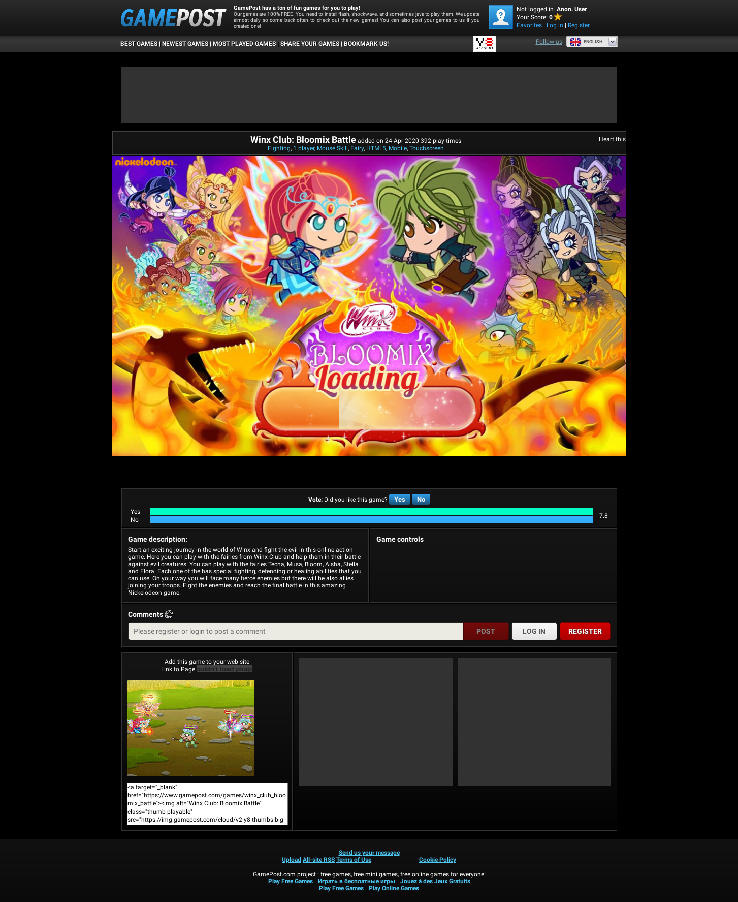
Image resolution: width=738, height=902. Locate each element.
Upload (291, 859)
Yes (399, 499)
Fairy (357, 148)
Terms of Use (353, 859)
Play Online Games (394, 888)
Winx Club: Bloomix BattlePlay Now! (191, 728)
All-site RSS (319, 859)
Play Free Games (290, 881)
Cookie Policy (437, 859)
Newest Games (185, 43)
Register (579, 25)
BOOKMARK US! (366, 43)
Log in (555, 25)
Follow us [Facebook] (549, 41)
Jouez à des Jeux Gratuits (435, 881)
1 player (303, 148)
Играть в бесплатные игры (356, 881)
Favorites (529, 25)
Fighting (279, 148)
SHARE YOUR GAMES (309, 43)
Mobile (398, 148)
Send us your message (369, 852)
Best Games (138, 43)
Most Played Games (244, 43)
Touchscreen (426, 148)
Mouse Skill (332, 148)
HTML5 (376, 148)
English (586, 42)
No (421, 499)
